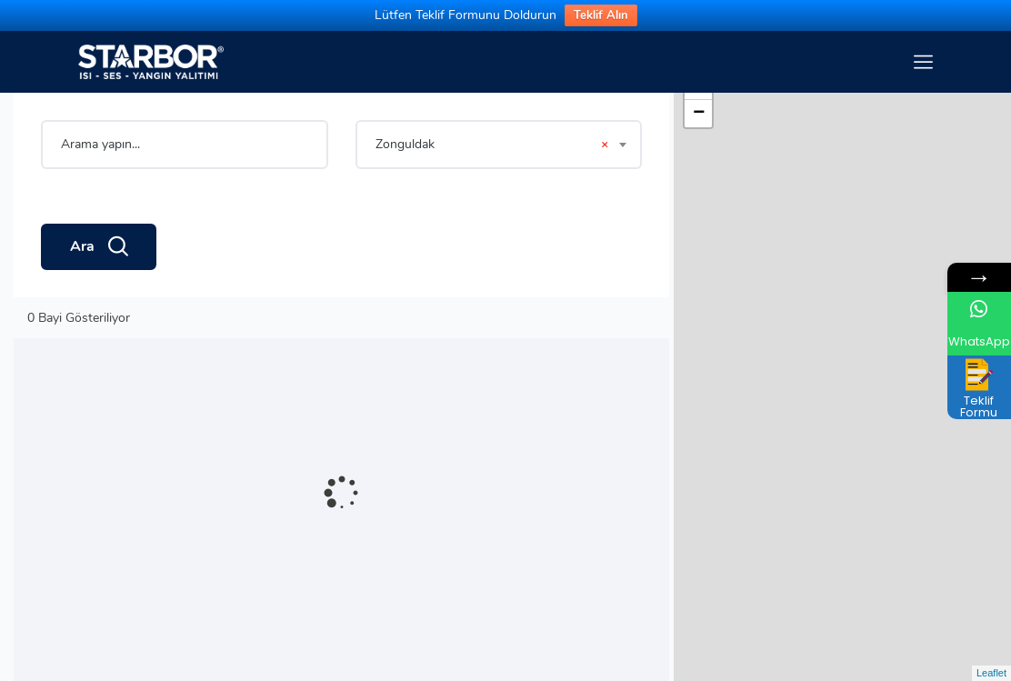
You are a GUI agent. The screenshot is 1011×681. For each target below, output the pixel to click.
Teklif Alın (601, 15)
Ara (98, 247)
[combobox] (499, 144)
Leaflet (991, 672)
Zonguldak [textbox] (492, 144)
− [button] (699, 113)
